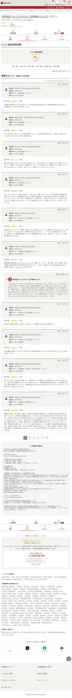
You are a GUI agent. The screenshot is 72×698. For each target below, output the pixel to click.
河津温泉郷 (47, 591)
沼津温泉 (43, 589)
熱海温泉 (26, 586)
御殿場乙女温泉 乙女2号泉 (10, 598)
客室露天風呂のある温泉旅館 (56, 632)
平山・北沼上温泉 (19, 601)
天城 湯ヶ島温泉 (35, 620)
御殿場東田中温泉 (25, 598)
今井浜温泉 (46, 613)
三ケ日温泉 (5, 622)
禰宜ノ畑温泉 (29, 613)
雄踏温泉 (47, 603)
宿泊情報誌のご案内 (44, 667)
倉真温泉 (22, 589)
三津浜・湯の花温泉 (33, 610)
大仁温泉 (50, 615)
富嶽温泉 (42, 586)
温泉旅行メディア (8, 667)
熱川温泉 (54, 613)
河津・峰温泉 (22, 591)
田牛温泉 (35, 593)
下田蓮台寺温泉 (35, 622)
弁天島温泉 (63, 620)
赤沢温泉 (20, 605)
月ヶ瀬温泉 (12, 605)
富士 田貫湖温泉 (37, 598)
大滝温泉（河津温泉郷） (9, 591)
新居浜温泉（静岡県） (8, 586)
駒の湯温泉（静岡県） (22, 603)
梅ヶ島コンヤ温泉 (7, 601)
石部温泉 (42, 593)
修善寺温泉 (26, 625)
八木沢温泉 (12, 596)
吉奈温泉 (11, 608)
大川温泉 (20, 618)
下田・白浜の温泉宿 (60, 577)
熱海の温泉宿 (9, 11)
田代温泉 (57, 601)
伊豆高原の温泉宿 (35, 577)
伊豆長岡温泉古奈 (53, 589)
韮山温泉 (63, 593)
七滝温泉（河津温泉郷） (35, 591)
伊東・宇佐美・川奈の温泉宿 (20, 577)
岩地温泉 (49, 593)
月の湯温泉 (35, 596)
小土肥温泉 (54, 603)
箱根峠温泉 (55, 620)
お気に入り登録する (27, 20)
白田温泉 (56, 618)
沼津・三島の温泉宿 (41, 579)
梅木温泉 (15, 610)
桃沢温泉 (62, 603)
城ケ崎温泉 (30, 608)
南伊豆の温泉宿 (6, 579)
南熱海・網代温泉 (38, 618)
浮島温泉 (15, 589)
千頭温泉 (50, 601)
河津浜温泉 (27, 618)
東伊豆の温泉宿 (47, 577)
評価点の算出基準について (62, 71)
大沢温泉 (19, 586)
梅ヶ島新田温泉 (48, 598)
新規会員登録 (60, 7)
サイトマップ (42, 680)
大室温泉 (59, 610)
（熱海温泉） (60, 11)
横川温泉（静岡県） (8, 603)
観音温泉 (27, 593)
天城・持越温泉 (6, 610)
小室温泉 (20, 593)
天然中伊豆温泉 (14, 622)
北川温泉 (4, 608)
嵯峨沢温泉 (54, 605)
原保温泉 (20, 596)
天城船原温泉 (52, 608)
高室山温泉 (34, 586)
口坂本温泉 (58, 598)
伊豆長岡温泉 (13, 615)
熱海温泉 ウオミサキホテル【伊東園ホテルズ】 (42, 11)
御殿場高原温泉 (20, 608)
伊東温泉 (21, 615)
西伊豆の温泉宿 (17, 579)
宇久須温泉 (12, 618)
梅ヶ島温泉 (46, 605)
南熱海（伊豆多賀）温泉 (9, 593)
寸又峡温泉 (63, 605)
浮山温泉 (22, 610)
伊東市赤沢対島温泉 (33, 589)
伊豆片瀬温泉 (46, 620)
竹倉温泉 (27, 596)
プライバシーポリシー (9, 680)
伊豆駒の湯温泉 (62, 608)
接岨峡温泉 (38, 613)
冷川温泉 (4, 596)
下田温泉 (35, 615)
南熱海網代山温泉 (41, 608)
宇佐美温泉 (37, 605)
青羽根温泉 (44, 610)
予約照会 (57, 3)
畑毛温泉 (63, 618)
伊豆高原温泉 (25, 622)
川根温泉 (43, 601)
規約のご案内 (42, 673)
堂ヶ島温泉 (65, 615)
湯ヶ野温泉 (5, 620)
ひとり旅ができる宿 (8, 634)
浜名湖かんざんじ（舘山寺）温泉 (11, 625)
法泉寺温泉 (5, 613)
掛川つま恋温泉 (6, 589)
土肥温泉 (57, 615)
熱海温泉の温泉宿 (20, 11)
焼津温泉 (52, 610)
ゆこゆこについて (50, 7)
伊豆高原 (4, 605)
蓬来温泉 (36, 601)
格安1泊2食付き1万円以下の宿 (11, 632)
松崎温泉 (42, 615)
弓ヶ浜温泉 (62, 613)
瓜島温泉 (51, 596)
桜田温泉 (56, 593)
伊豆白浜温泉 (28, 605)
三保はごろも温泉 (15, 620)
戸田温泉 (4, 618)
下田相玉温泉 (51, 586)
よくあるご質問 (7, 673)
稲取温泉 (28, 615)
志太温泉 (65, 601)
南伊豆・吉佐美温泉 (36, 603)
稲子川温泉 (43, 596)
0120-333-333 (38, 555)
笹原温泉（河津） (58, 591)
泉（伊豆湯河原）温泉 (16, 613)
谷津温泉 (25, 620)
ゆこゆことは (6, 687)
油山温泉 (29, 601)
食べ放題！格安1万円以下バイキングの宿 (34, 632)
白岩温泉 (59, 586)
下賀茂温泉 (48, 618)
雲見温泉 (4, 615)
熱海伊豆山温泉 (46, 622)
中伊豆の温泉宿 (28, 579)
